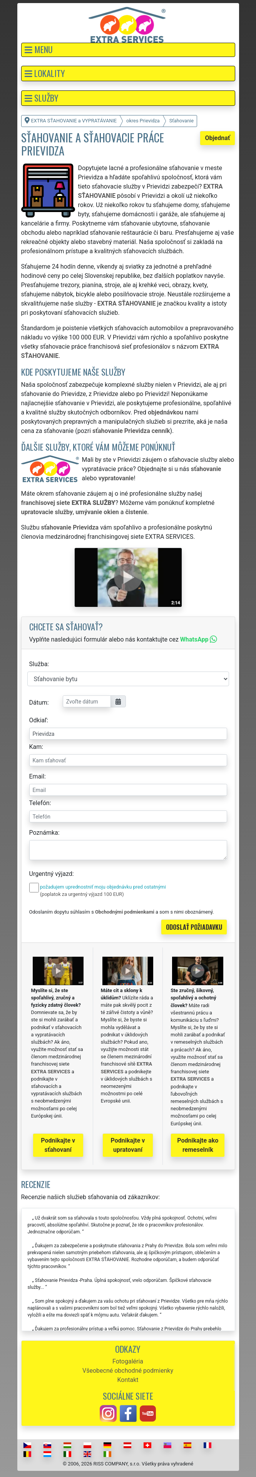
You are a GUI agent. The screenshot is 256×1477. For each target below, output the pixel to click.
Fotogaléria (127, 1361)
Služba (38, 664)
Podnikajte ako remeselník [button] (197, 1145)
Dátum (38, 702)
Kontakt (127, 1379)
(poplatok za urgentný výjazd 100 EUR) (82, 894)
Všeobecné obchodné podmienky (127, 1370)
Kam (35, 746)
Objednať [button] (217, 138)
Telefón (39, 803)
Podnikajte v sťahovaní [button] (58, 1145)
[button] (128, 50)
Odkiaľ (38, 720)
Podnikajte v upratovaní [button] (128, 1145)
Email (37, 776)
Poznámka (43, 832)
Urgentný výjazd (50, 873)
